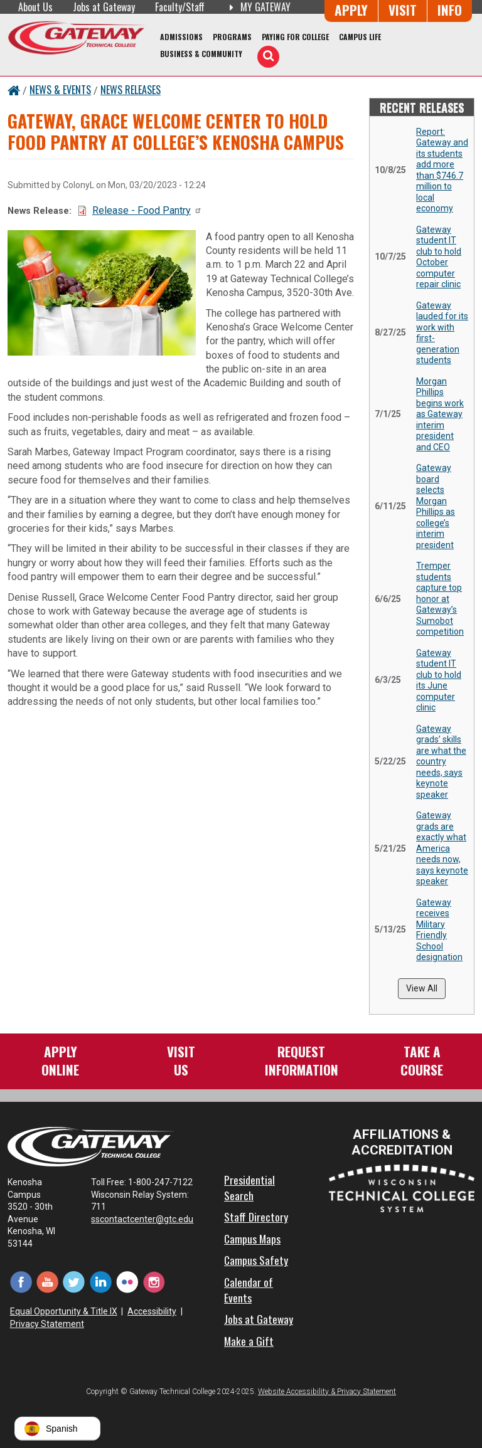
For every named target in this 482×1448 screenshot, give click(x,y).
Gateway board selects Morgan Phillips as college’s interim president (435, 506)
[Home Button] (14, 89)
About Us (35, 7)
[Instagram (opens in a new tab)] (154, 1281)
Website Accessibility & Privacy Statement (327, 1391)
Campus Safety (256, 1260)
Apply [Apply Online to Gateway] (351, 9)
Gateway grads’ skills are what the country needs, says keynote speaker (441, 762)
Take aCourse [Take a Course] (421, 1060)
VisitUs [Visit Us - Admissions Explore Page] (181, 1060)
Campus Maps (252, 1238)
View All (421, 988)
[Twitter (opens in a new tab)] (74, 1281)
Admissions (181, 36)
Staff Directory (256, 1216)
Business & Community (201, 53)
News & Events (60, 89)
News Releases (130, 89)
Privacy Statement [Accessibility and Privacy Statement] (47, 1324)
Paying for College (295, 36)
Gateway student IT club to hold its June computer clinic (438, 680)
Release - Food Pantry (147, 210)
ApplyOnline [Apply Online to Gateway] (60, 1060)
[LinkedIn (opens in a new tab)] (100, 1281)
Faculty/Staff (180, 7)
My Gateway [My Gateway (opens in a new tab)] (258, 7)
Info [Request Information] (449, 9)
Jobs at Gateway (104, 7)
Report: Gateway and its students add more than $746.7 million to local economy (442, 170)
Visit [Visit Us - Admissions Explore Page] (402, 9)
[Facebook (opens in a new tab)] (21, 1281)
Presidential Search (249, 1187)
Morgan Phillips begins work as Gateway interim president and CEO (440, 414)
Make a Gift (249, 1341)
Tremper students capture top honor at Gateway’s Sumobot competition (440, 599)
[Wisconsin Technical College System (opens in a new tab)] (401, 1187)
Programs (232, 36)
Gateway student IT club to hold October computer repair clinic (438, 257)
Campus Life (360, 36)
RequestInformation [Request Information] (301, 1060)
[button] (57, 1428)
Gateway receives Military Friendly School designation (439, 930)
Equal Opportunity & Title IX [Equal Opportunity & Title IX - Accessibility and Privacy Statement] (63, 1311)
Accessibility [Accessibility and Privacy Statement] (151, 1311)
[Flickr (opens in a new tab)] (127, 1281)
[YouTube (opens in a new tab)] (47, 1281)
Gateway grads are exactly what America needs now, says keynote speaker (442, 848)
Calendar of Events (248, 1290)
